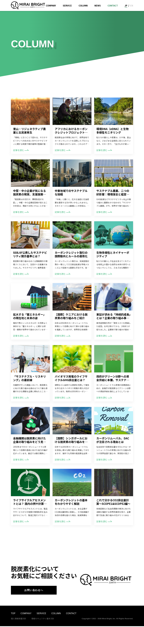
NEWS (97, 5)
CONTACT (113, 5)
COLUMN (83, 5)
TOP (13, 614)
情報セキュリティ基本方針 (42, 619)
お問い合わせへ (33, 590)
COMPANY (51, 5)
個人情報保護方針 (18, 619)
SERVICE (67, 5)
